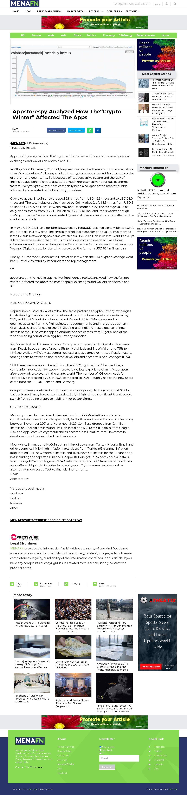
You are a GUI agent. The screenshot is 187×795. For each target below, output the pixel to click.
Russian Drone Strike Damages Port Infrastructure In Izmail (32, 624)
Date (15, 128)
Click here (36, 767)
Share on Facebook (56, 130)
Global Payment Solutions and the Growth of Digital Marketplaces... (157, 222)
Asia (63, 35)
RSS (154, 768)
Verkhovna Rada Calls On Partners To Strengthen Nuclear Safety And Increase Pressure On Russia (72, 627)
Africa (77, 35)
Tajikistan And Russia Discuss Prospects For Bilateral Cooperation (72, 703)
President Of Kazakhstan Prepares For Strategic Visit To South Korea (31, 698)
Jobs (59, 768)
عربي (158, 3)
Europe (36, 35)
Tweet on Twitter (76, 130)
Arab (50, 35)
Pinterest (156, 760)
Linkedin (156, 764)
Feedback (62, 773)
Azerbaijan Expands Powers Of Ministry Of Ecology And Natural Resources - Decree (32, 664)
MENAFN (18, 143)
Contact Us (63, 755)
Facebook (157, 747)
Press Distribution (49, 11)
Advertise (62, 760)
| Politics (90, 35)
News (28, 11)
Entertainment (141, 35)
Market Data (75, 11)
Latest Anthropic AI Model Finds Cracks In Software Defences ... (163, 152)
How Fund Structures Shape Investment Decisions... (156, 206)
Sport (164, 35)
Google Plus (158, 755)
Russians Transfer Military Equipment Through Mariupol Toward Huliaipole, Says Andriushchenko (115, 627)
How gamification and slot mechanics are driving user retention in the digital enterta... (158, 230)
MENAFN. (33, 789)
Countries (113, 11)
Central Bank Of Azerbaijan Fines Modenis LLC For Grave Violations (72, 664)
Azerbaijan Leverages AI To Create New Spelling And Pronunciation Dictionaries (112, 667)
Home (15, 11)
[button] (167, 3)
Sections (131, 11)
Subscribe (107, 767)
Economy (108, 35)
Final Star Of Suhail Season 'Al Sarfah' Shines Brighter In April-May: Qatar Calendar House (115, 708)
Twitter (155, 751)
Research (95, 11)
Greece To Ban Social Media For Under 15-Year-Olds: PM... (163, 96)
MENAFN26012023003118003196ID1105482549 (46, 520)
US (19, 35)
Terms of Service (65, 747)
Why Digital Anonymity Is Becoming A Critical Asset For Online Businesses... (155, 214)
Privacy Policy (64, 751)
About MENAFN (65, 764)
